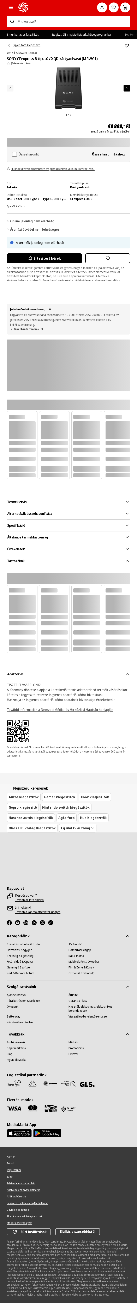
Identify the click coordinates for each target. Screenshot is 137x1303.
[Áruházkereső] (16, 1042)
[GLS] (87, 1084)
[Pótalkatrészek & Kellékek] (23, 1001)
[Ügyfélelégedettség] (18, 1209)
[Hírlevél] (73, 1054)
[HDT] (68, 1083)
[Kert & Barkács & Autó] (21, 973)
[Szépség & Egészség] (20, 956)
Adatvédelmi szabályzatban (93, 280)
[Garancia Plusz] (78, 1001)
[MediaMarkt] (51, 7)
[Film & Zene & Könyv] (81, 967)
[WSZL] (50, 1083)
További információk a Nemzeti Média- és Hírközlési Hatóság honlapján (60, 709)
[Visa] (14, 1108)
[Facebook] (11, 922)
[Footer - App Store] (19, 1133)
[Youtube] (19, 922)
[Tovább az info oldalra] (29, 900)
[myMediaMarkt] (16, 1060)
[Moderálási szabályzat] (19, 1223)
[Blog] (9, 1054)
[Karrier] (11, 1156)
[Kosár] (125, 7)
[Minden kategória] (11, 7)
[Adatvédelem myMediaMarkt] (23, 1190)
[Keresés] (12, 21)
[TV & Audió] (75, 944)
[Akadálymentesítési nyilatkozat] (24, 1216)
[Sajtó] (10, 1176)
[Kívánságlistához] (114, 7)
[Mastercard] (32, 1108)
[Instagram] (27, 922)
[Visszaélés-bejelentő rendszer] (88, 1016)
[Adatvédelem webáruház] (21, 1183)
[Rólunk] (11, 1163)
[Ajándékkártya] (16, 995)
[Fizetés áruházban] (68, 1109)
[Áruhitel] (73, 995)
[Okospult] (12, 1006)
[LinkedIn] (36, 922)
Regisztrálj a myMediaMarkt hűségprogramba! (81, 34)
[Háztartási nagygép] (19, 950)
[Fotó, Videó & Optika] (20, 962)
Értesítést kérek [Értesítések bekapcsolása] (44, 258)
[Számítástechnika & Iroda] (23, 944)
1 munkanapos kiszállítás (23, 34)
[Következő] (127, 88)
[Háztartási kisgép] (79, 950)
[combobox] (72, 21)
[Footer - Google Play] (47, 1133)
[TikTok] (52, 922)
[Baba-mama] (76, 956)
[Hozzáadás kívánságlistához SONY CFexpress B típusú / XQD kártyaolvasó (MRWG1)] (127, 45)
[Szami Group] (32, 1083)
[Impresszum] (14, 1170)
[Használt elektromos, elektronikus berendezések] (99, 1008)
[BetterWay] (13, 1016)
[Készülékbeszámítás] (20, 1022)
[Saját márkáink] (16, 1048)
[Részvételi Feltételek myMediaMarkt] (27, 1203)
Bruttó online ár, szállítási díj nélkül (110, 131)
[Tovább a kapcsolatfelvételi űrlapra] (37, 912)
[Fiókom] (102, 7)
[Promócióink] (76, 1048)
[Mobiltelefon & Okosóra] (83, 962)
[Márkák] (73, 1042)
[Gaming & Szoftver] (19, 967)
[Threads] (44, 922)
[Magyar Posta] (14, 1083)
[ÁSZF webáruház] (16, 1196)
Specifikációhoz (16, 206)
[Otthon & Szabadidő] (81, 973)
